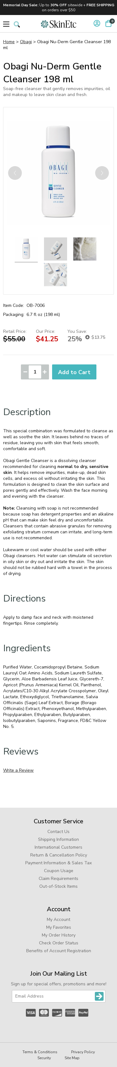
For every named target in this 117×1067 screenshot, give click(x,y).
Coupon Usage (58, 871)
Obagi (26, 42)
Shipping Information (58, 839)
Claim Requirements (58, 879)
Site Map (72, 1057)
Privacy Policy (83, 1051)
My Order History (59, 935)
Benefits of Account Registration (58, 951)
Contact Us (58, 832)
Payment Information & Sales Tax (58, 863)
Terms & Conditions (39, 1051)
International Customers (58, 847)
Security (44, 1057)
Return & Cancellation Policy (58, 855)
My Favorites (58, 927)
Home (9, 42)
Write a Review (18, 770)
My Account (58, 919)
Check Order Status (58, 943)
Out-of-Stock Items (58, 886)
